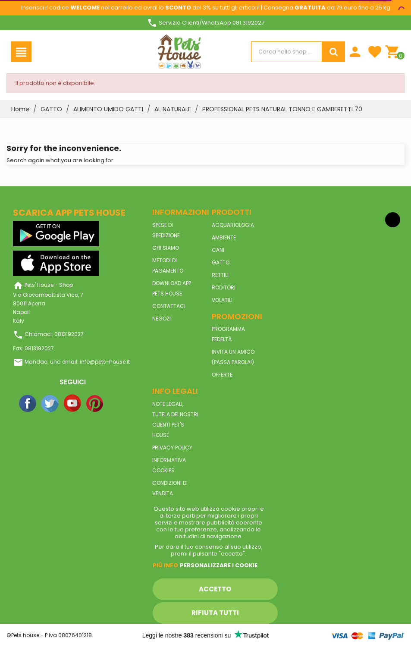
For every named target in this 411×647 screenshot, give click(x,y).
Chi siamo (165, 247)
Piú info (165, 565)
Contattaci (168, 306)
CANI (218, 250)
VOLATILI (222, 300)
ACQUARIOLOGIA (233, 225)
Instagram (117, 403)
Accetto (215, 589)
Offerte (222, 374)
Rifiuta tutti (215, 612)
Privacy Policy (172, 447)
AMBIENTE (224, 237)
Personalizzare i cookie (218, 565)
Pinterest (95, 403)
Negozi (161, 318)
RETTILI (220, 275)
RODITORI (223, 287)
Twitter (50, 403)
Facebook (28, 403)
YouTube (72, 403)
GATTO (220, 262)
